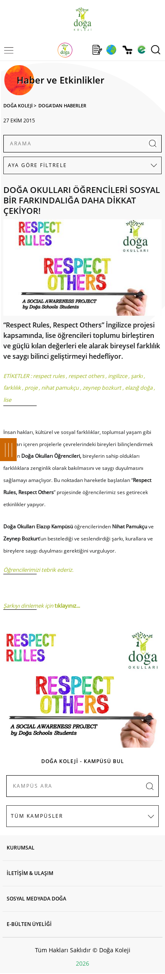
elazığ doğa (138, 387)
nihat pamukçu (60, 387)
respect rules (49, 376)
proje (31, 387)
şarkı (136, 376)
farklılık (12, 387)
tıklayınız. (66, 605)
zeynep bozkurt (101, 387)
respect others (86, 376)
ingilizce (117, 376)
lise (7, 399)
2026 (82, 963)
